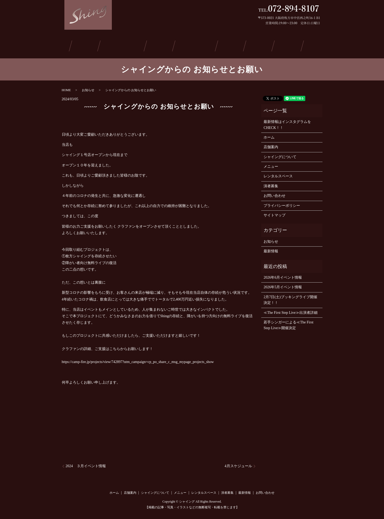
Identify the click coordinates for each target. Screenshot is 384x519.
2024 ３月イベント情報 (86, 464)
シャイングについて (124, 45)
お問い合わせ (314, 45)
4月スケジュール (238, 464)
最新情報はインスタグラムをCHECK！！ (287, 123)
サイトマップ (274, 214)
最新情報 (258, 45)
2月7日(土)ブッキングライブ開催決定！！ (290, 298)
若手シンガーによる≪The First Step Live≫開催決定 (288, 323)
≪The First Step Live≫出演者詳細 (291, 311)
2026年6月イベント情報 (283, 276)
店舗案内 (87, 45)
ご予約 (284, 45)
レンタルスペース (197, 45)
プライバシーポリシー (282, 204)
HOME (66, 88)
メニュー (161, 45)
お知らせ (88, 88)
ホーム (63, 45)
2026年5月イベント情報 (283, 285)
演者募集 (231, 45)
